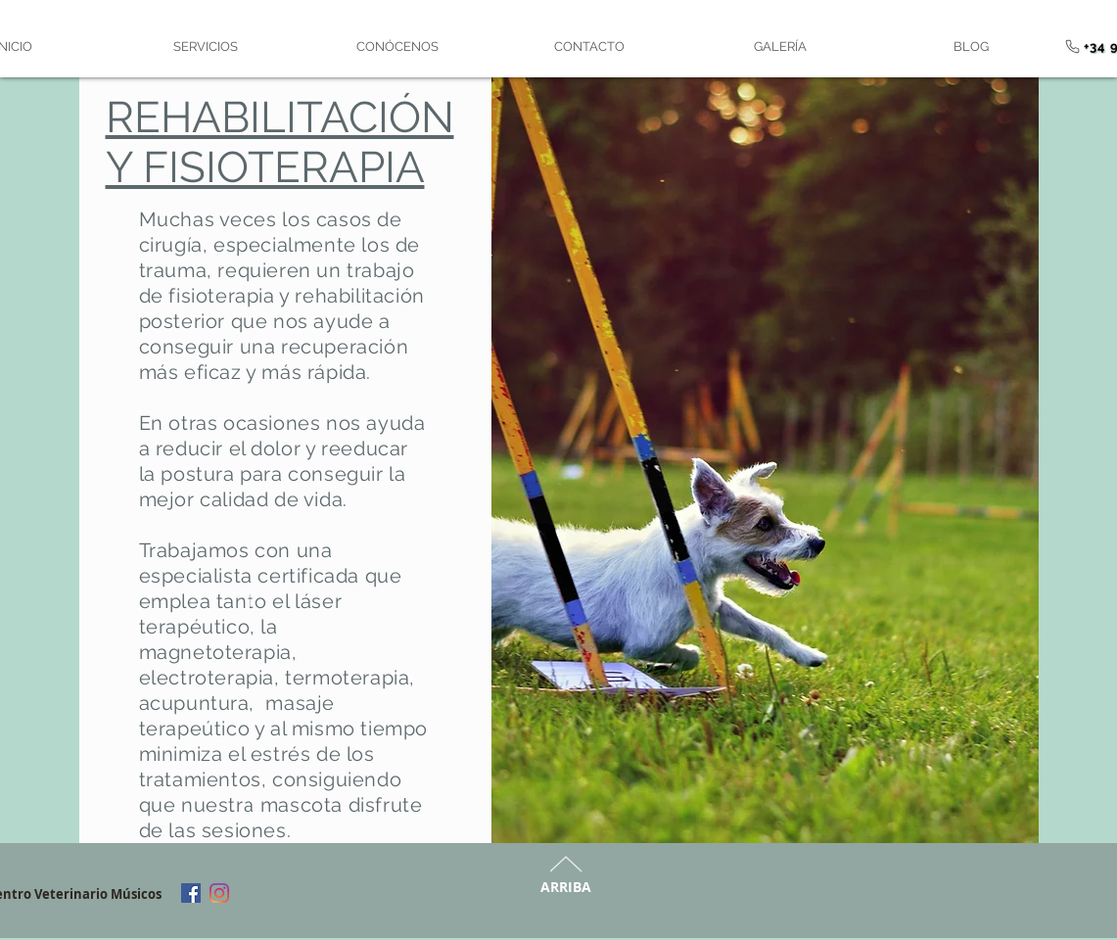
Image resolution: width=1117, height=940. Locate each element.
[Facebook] (191, 893)
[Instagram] (219, 893)
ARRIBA (565, 886)
